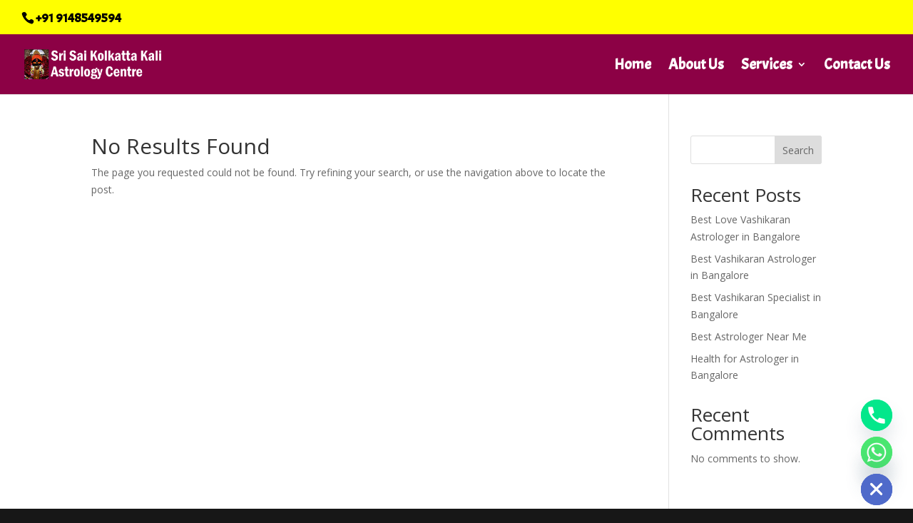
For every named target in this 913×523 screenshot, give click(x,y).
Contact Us (857, 66)
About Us (696, 66)
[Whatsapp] (876, 452)
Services (766, 66)
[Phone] (876, 415)
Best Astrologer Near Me (748, 336)
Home (632, 66)
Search (798, 150)
